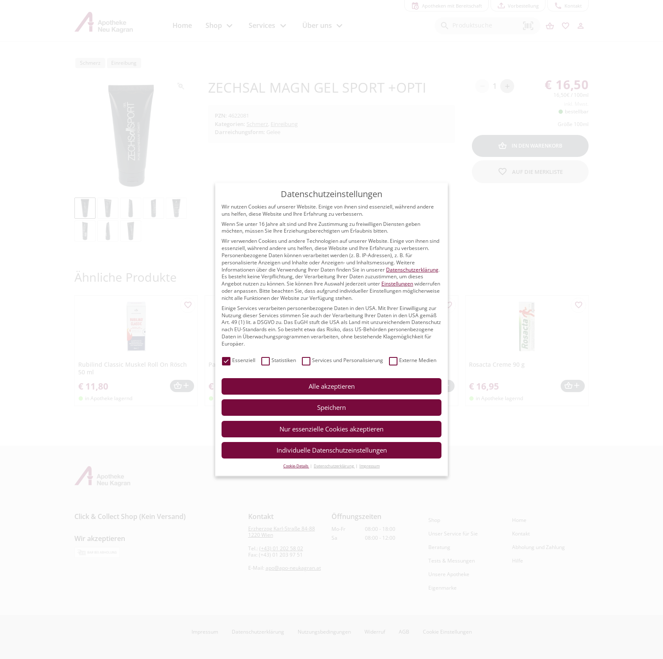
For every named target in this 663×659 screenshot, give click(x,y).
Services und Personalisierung (342, 360)
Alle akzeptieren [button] (332, 386)
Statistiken (278, 360)
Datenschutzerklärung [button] (334, 466)
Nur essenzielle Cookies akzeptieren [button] (331, 429)
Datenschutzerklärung (412, 269)
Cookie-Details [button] (296, 466)
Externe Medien (412, 360)
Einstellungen (397, 283)
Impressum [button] (369, 466)
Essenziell (238, 360)
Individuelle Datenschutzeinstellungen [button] (332, 450)
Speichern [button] (331, 407)
